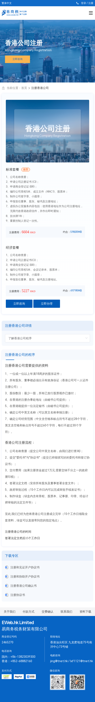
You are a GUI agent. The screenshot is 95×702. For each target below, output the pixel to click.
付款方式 (28, 611)
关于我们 (9, 611)
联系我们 (66, 611)
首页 (24, 88)
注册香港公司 (40, 88)
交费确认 (47, 611)
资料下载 (85, 611)
